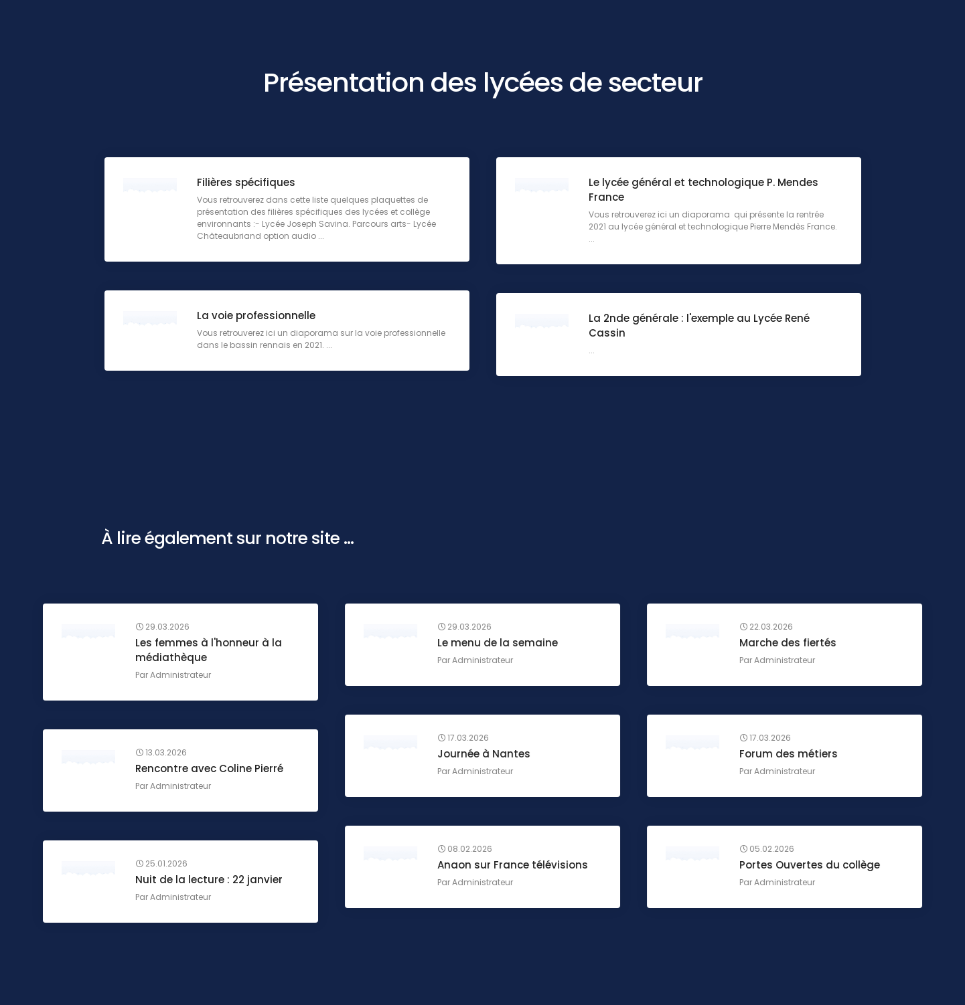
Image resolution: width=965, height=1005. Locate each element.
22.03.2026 (767, 628)
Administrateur (181, 676)
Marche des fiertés (789, 644)
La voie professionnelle (257, 317)
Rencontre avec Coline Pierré (211, 770)
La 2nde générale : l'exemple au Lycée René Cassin (700, 326)
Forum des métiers (790, 755)
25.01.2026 (163, 865)
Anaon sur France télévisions (514, 866)
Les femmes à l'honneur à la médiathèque (210, 651)
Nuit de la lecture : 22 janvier (210, 881)
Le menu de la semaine (499, 644)
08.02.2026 (466, 850)
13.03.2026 (162, 754)
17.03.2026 (464, 739)
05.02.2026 (768, 850)
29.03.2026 (164, 628)
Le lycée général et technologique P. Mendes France (705, 191)
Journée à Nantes (485, 755)
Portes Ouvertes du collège (811, 866)
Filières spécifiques (247, 184)
